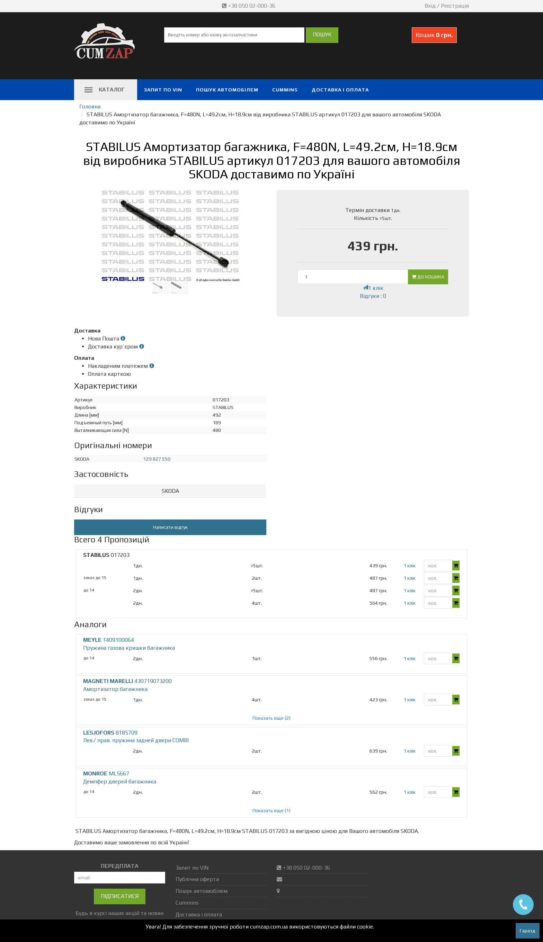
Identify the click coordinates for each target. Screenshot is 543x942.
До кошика (428, 276)
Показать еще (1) (271, 810)
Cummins (285, 89)
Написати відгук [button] (170, 527)
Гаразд (527, 930)
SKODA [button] (170, 491)
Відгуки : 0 (373, 296)
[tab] (170, 491)
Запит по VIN (163, 89)
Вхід (430, 5)
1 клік (373, 288)
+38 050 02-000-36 (249, 5)
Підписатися (120, 896)
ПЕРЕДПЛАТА (120, 866)
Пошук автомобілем (227, 89)
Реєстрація (455, 5)
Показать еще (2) (271, 718)
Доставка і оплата (340, 89)
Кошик (434, 34)
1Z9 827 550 (156, 459)
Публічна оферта (197, 879)
